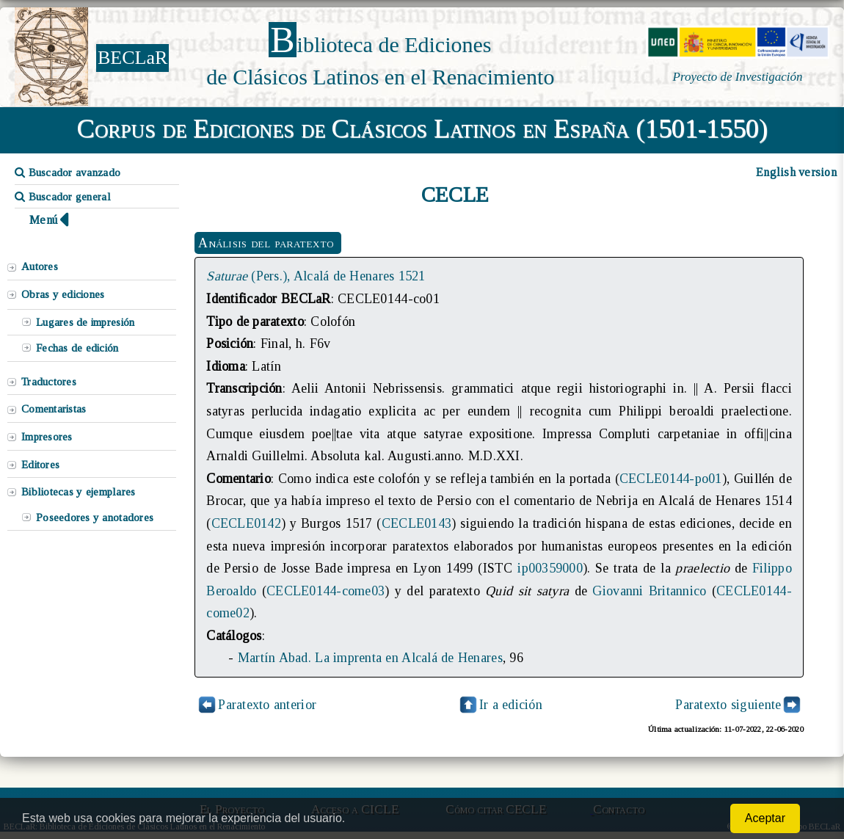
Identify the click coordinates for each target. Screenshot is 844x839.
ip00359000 (550, 568)
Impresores (47, 437)
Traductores (48, 382)
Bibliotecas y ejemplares (78, 492)
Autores (39, 266)
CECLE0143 (416, 523)
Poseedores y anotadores (94, 517)
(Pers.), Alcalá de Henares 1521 (315, 276)
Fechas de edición (77, 348)
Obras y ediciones (63, 294)
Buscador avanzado (67, 172)
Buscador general (63, 197)
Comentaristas (53, 409)
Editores (40, 465)
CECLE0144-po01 (670, 478)
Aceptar (765, 818)
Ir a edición (499, 704)
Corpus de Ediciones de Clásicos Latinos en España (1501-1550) (422, 128)
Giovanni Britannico (649, 591)
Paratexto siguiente (728, 704)
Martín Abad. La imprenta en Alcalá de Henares (370, 657)
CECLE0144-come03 (325, 591)
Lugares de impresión (85, 322)
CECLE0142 (246, 523)
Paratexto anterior (267, 704)
